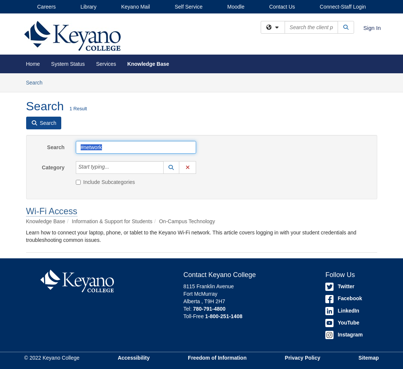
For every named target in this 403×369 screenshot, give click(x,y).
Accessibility (134, 358)
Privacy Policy (302, 358)
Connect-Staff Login (343, 7)
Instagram (344, 335)
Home (33, 64)
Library (88, 7)
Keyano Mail (135, 7)
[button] (171, 167)
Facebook (343, 298)
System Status (68, 64)
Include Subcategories (105, 182)
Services (106, 64)
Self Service (189, 7)
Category (53, 167)
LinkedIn (342, 311)
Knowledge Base (148, 64)
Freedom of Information (217, 358)
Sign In (372, 28)
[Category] (113, 167)
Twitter (339, 286)
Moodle (236, 7)
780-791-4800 (209, 309)
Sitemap (369, 358)
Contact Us (282, 7)
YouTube (342, 323)
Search (37, 82)
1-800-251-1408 (223, 316)
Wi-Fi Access (52, 211)
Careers (46, 7)
